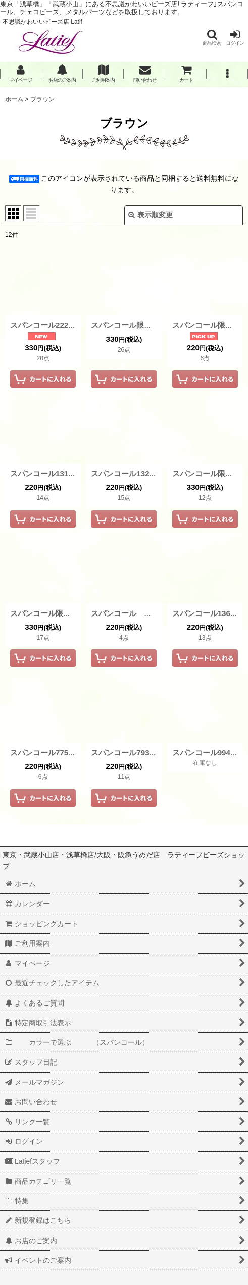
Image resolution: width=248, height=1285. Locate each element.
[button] (212, 37)
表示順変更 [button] (150, 215)
